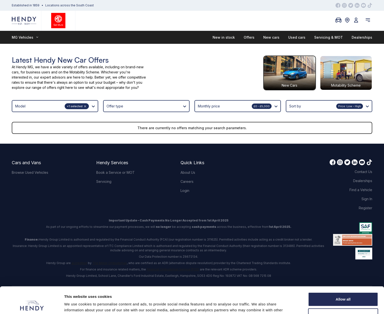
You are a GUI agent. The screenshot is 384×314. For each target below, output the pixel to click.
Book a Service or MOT (115, 172)
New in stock (224, 37)
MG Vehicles (25, 37)
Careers (186, 181)
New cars (271, 37)
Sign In (366, 199)
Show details (75, 304)
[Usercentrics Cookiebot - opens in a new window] (31, 304)
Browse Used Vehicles (30, 172)
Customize (343, 290)
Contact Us (363, 172)
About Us (187, 172)
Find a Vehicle (360, 190)
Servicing (103, 181)
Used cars (296, 37)
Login (184, 190)
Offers (249, 37)
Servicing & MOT (328, 37)
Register (365, 208)
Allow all (343, 274)
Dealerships (362, 37)
